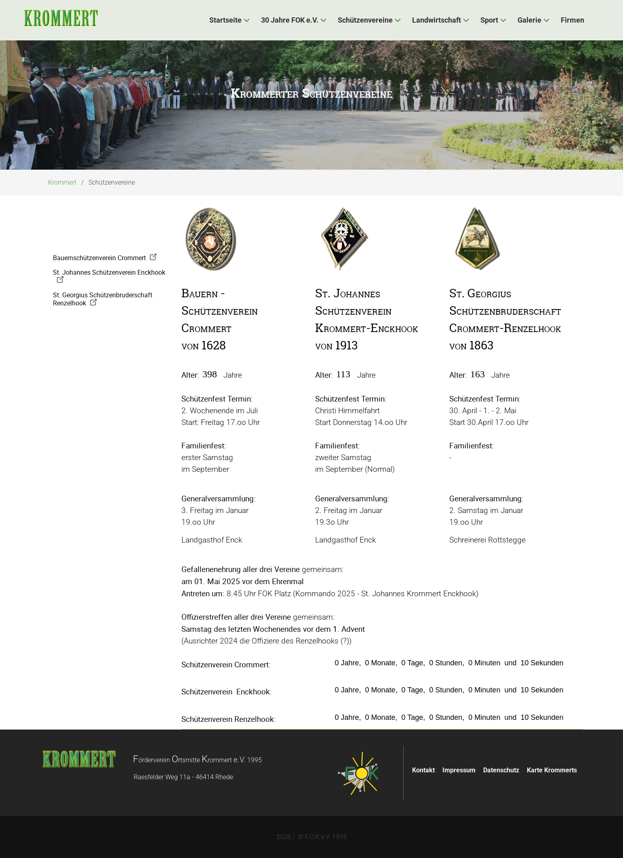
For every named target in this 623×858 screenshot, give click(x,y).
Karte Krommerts (552, 770)
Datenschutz (501, 770)
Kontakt (423, 770)
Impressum (459, 770)
